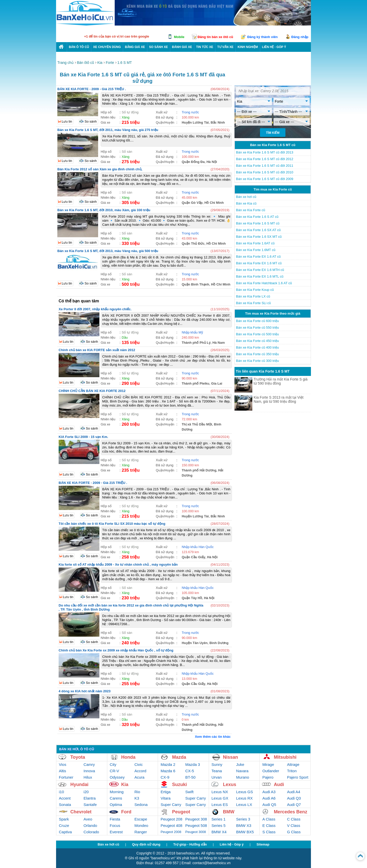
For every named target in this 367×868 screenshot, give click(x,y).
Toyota (77, 757)
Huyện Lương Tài (195, 122)
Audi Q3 (294, 798)
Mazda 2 (168, 764)
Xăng (125, 117)
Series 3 (243, 819)
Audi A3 (269, 792)
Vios (62, 764)
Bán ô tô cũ (79, 47)
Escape (140, 819)
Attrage (293, 764)
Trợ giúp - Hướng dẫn (190, 844)
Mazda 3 (192, 764)
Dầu (125, 337)
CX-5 (189, 771)
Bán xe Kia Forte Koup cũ (255, 290)
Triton (292, 771)
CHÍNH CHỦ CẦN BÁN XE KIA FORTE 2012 (92, 391)
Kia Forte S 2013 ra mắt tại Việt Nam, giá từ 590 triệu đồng (279, 399)
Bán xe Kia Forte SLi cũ (253, 303)
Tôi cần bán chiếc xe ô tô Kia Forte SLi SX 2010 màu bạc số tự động (112, 524)
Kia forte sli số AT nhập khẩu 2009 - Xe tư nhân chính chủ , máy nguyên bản (118, 564)
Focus (115, 825)
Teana (217, 771)
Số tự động (130, 112)
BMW (228, 811)
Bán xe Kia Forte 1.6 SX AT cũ (258, 230)
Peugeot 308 (196, 819)
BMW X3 (243, 825)
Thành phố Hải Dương (199, 470)
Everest (116, 832)
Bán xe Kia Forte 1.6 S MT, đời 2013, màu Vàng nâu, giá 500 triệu (107, 251)
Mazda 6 (168, 771)
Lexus (229, 784)
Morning (117, 792)
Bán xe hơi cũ (246, 197)
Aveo (88, 819)
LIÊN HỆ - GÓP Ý (274, 47)
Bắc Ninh (218, 122)
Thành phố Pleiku (195, 383)
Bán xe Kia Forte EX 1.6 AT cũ (258, 256)
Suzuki (179, 784)
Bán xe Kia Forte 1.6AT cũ (255, 243)
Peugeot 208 (171, 819)
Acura (139, 777)
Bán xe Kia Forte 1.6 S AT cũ (257, 217)
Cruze (64, 825)
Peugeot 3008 (195, 832)
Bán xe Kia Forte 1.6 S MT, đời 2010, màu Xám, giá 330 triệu (103, 210)
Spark (64, 819)
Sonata (65, 804)
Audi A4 (293, 792)
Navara (242, 771)
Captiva (65, 832)
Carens (116, 798)
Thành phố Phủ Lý (196, 342)
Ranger (140, 832)
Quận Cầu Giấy (193, 557)
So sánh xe (158, 47)
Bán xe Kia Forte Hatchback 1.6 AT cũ (264, 283)
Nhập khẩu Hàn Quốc (198, 547)
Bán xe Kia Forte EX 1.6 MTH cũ (260, 270)
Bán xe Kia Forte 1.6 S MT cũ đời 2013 (264, 152)
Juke (240, 764)
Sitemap (262, 844)
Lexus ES (220, 804)
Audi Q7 (294, 804)
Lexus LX (244, 804)
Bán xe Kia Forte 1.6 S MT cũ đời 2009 (264, 179)
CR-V (114, 771)
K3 (136, 798)
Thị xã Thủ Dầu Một (197, 424)
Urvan (217, 777)
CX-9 (165, 777)
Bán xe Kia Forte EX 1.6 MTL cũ (259, 276)
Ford (126, 811)
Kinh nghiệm (248, 47)
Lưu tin (67, 121)
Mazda (179, 757)
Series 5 (219, 825)
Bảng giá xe (135, 47)
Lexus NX (220, 792)
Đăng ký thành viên (262, 37)
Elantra (90, 798)
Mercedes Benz (290, 811)
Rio (137, 792)
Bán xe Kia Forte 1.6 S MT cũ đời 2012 (264, 159)
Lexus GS (244, 792)
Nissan (230, 757)
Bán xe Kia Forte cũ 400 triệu (257, 347)
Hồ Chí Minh (214, 203)
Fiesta (115, 819)
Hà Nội (211, 162)
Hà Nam (219, 342)
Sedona (141, 804)
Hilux (88, 777)
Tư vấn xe (225, 47)
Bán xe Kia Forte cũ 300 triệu (257, 361)
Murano (242, 777)
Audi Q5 (269, 804)
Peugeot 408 (171, 825)
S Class (269, 832)
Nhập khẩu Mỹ (192, 332)
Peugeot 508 (196, 825)
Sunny (217, 764)
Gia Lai (216, 383)
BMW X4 (219, 832)
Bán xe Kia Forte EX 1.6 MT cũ (259, 263)
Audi (279, 784)
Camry (89, 764)
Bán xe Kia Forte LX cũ (253, 296)
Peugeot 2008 (171, 832)
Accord (140, 771)
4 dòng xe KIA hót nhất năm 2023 (85, 691)
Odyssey (117, 777)
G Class (293, 832)
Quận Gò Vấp (192, 203)
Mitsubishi (285, 757)
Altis (62, 771)
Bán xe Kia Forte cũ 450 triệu (257, 341)
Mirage (268, 764)
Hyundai (79, 784)
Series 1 (219, 819)
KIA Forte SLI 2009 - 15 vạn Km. (83, 437)
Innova (89, 771)
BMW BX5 (245, 832)
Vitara (166, 798)
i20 (86, 792)
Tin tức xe (204, 47)
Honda (128, 757)
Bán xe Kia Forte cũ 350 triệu (257, 354)
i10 (61, 792)
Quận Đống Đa (193, 162)
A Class (268, 819)
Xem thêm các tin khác (213, 737)
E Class (269, 825)
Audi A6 (269, 798)
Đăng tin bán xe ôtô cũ (215, 37)
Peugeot (181, 811)
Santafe (90, 804)
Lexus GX (220, 798)
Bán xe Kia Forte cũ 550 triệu (257, 327)
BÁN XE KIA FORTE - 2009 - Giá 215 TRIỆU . (91, 89)
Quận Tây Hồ (192, 598)
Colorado (91, 832)
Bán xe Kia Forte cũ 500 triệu (257, 334)
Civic (138, 764)
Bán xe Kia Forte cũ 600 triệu (257, 321)
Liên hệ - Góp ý (232, 844)
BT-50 (190, 777)
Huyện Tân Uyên (195, 643)
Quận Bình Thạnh (195, 284)
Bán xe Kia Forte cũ (250, 210)
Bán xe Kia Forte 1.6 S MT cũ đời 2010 (264, 172)
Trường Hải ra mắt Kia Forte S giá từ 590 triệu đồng (281, 381)
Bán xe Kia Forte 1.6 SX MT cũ (259, 237)
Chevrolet (80, 811)
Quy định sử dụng (146, 844)
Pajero (267, 777)
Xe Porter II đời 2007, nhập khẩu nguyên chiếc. (95, 309)
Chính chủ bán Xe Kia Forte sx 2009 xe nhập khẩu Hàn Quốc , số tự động (116, 650)
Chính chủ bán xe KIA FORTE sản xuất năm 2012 (97, 350)
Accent (65, 798)
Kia (124, 784)
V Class (293, 825)
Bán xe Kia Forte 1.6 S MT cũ (257, 223)
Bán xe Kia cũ (246, 203)
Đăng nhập (299, 37)
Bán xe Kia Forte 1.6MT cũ (255, 250)
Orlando (90, 825)
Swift (189, 792)
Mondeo (141, 825)
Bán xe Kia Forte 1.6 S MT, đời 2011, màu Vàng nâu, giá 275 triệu (107, 130)
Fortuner (66, 777)
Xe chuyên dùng (107, 47)
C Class (293, 819)
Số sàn (127, 151)
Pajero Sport (297, 777)
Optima (116, 804)
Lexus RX (244, 798)
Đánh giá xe (182, 47)
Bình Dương (219, 643)
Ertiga (166, 792)
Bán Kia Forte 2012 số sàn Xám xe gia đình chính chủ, (99, 169)
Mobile (179, 37)
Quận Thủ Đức (193, 243)
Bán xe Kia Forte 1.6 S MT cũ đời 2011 (264, 166)
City (113, 764)
